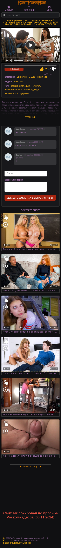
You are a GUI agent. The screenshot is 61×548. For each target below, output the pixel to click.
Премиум (42, 77)
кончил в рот (11, 93)
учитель (37, 86)
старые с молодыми (21, 86)
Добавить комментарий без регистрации (30, 198)
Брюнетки (22, 77)
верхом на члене (13, 89)
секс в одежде (31, 89)
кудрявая (24, 93)
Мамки (32, 77)
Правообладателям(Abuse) (16, 543)
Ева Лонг (18, 81)
